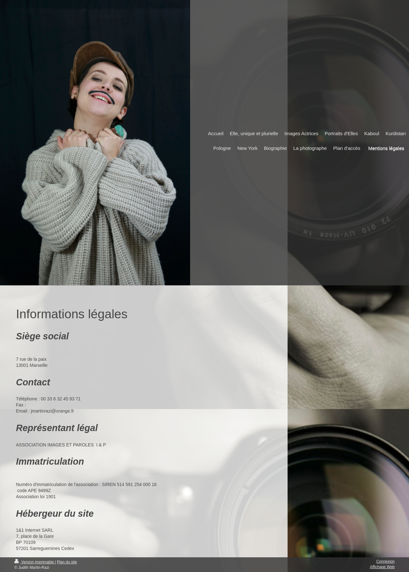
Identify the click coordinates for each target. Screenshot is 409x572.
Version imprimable (34, 562)
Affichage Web (382, 567)
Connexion (385, 561)
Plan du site (67, 562)
